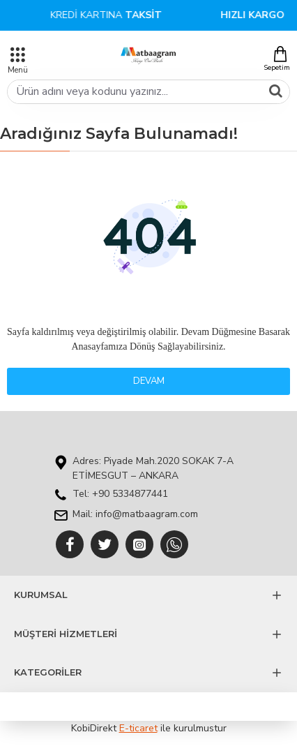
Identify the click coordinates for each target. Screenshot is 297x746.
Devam (149, 381)
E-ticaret (138, 728)
